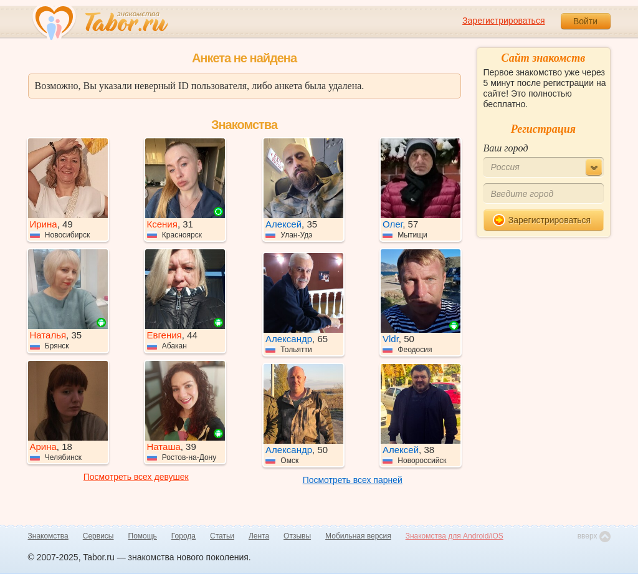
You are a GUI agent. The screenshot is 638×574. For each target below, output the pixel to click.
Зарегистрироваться (503, 21)
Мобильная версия (358, 536)
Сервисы (98, 536)
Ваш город (505, 148)
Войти (585, 21)
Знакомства (48, 536)
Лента (259, 536)
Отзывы (297, 536)
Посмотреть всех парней (352, 480)
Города (183, 536)
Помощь (142, 536)
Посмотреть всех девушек (136, 477)
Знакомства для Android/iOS (454, 536)
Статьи (222, 536)
